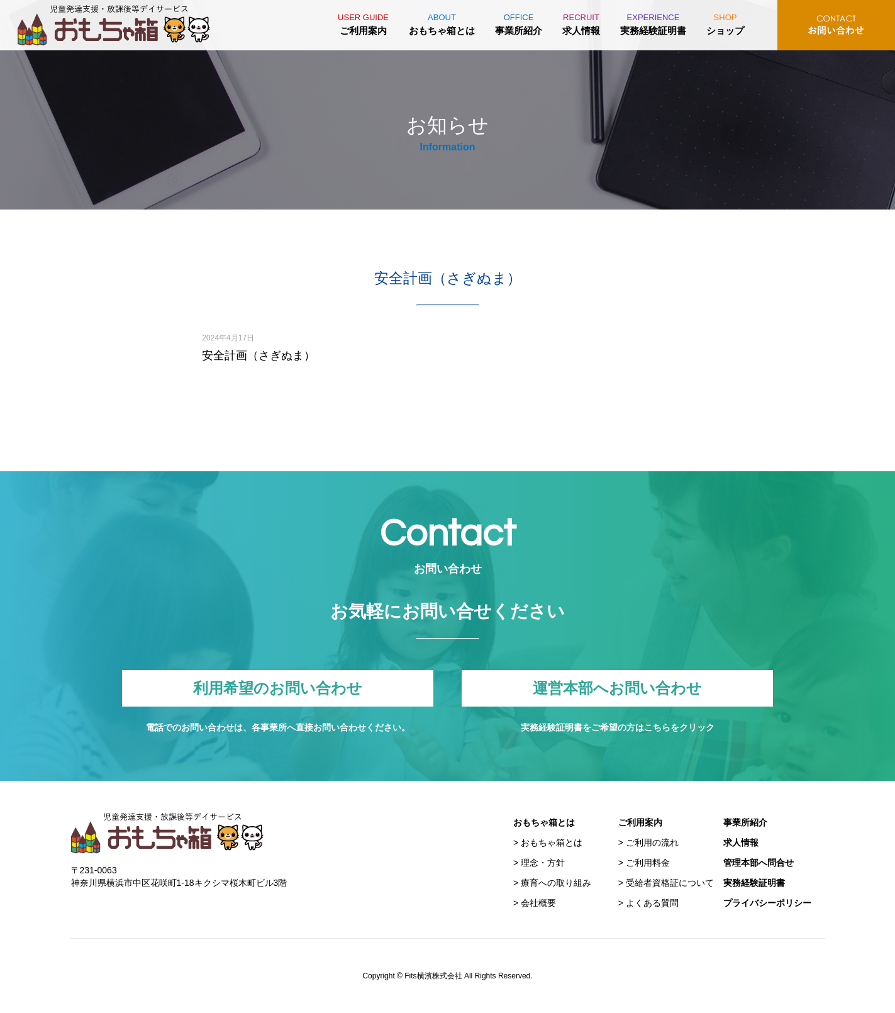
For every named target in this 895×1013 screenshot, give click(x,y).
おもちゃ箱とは (442, 22)
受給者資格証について (670, 883)
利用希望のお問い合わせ (278, 688)
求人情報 (581, 22)
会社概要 (538, 903)
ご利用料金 (648, 863)
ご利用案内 (363, 22)
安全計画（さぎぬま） (258, 355)
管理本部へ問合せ (758, 863)
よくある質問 (652, 903)
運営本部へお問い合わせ (618, 688)
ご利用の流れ (652, 842)
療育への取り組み (556, 883)
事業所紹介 (518, 22)
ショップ (725, 22)
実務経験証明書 (653, 22)
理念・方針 (543, 863)
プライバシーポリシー (767, 903)
